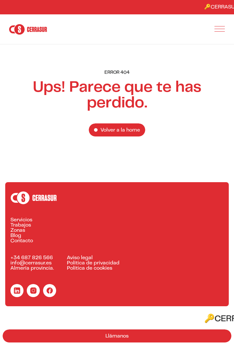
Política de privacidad (93, 263)
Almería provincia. (32, 268)
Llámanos (117, 336)
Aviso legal (80, 258)
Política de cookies (89, 268)
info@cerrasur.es (31, 263)
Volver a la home (120, 130)
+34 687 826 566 (31, 258)
